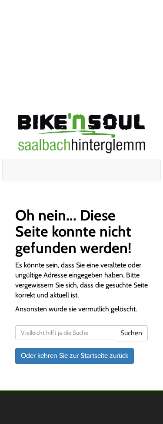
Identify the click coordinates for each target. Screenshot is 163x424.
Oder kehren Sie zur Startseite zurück (74, 355)
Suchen (131, 333)
